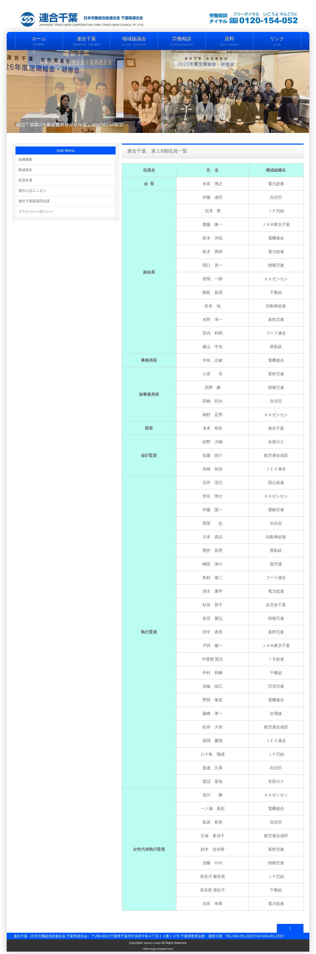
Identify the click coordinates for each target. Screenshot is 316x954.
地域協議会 (134, 41)
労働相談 (181, 41)
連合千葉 (86, 41)
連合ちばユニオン (34, 192)
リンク (277, 41)
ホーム (39, 41)
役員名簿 (26, 181)
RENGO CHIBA (152, 945)
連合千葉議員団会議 (36, 203)
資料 (229, 41)
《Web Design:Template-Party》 (158, 950)
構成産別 (26, 170)
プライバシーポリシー (38, 214)
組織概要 (26, 159)
